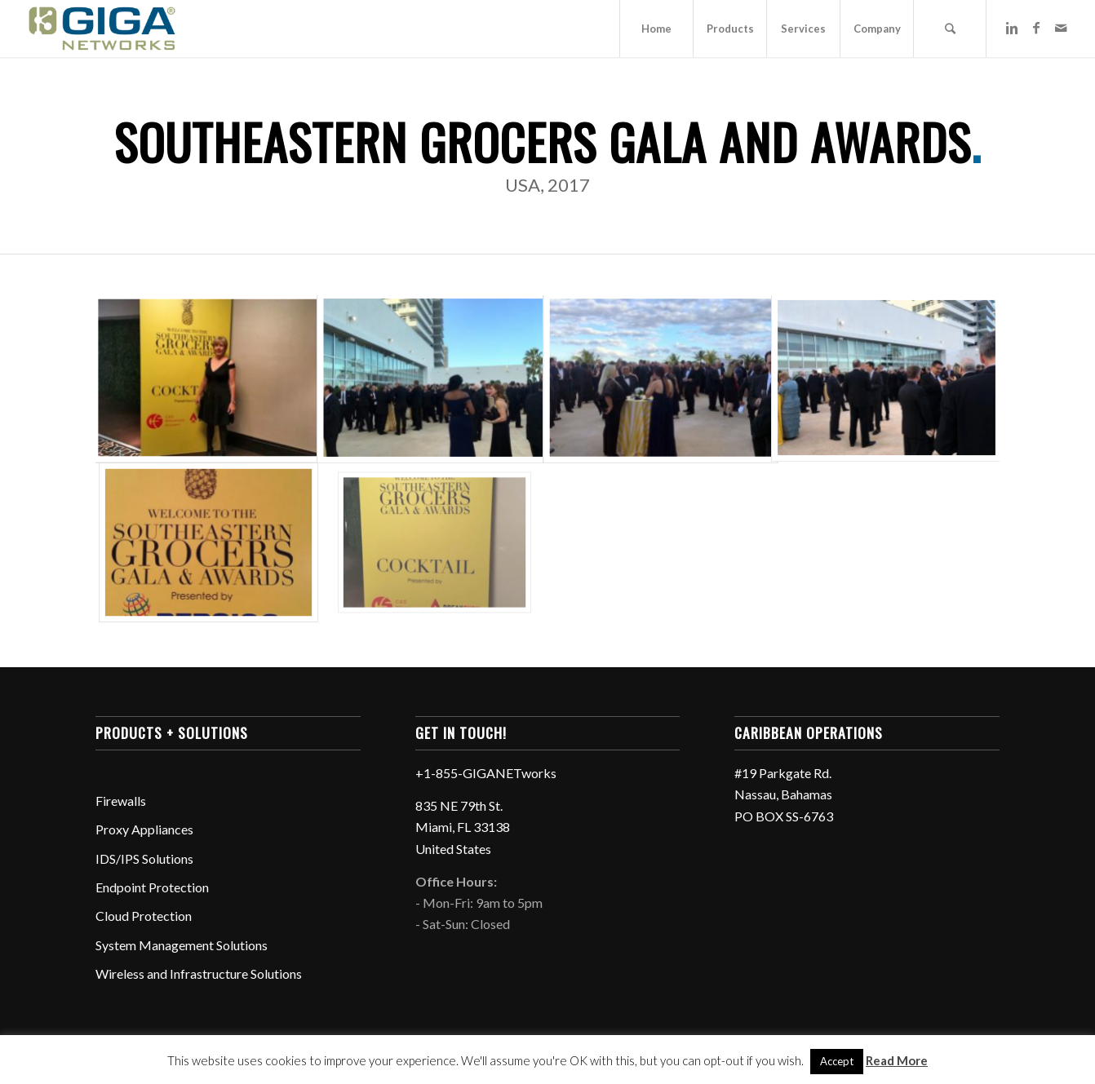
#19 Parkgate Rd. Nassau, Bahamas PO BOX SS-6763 (783, 794)
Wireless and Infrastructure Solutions (198, 973)
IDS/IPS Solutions (144, 858)
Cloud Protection (143, 915)
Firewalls (120, 800)
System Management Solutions (181, 945)
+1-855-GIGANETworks (485, 773)
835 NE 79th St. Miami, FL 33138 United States (462, 827)
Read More (897, 1060)
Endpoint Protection (152, 887)
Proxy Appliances (144, 829)
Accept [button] (836, 1061)
